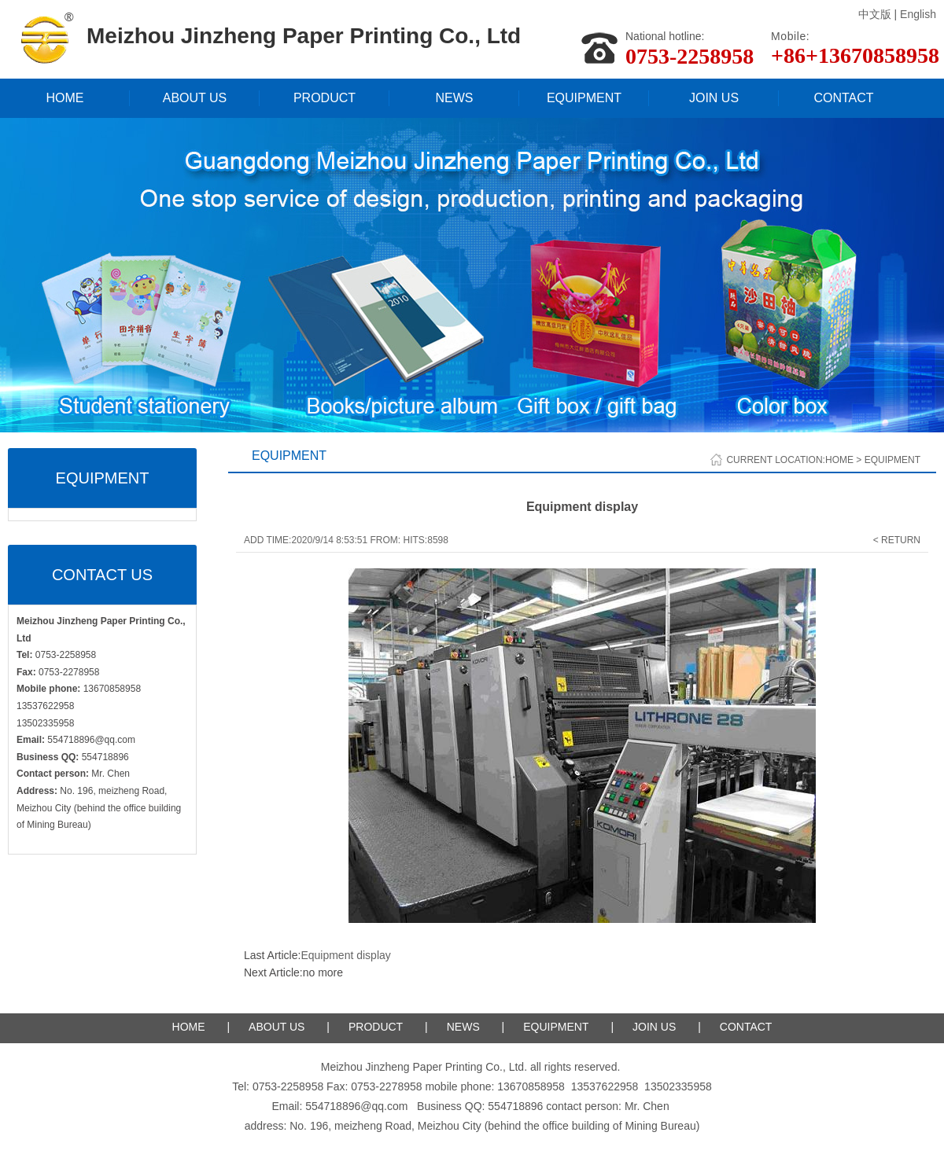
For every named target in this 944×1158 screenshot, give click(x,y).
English (918, 14)
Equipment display (345, 955)
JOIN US (714, 98)
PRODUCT (324, 98)
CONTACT (843, 98)
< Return (896, 540)
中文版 (874, 14)
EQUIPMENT (584, 98)
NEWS (455, 98)
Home (839, 459)
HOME (65, 98)
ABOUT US (195, 98)
